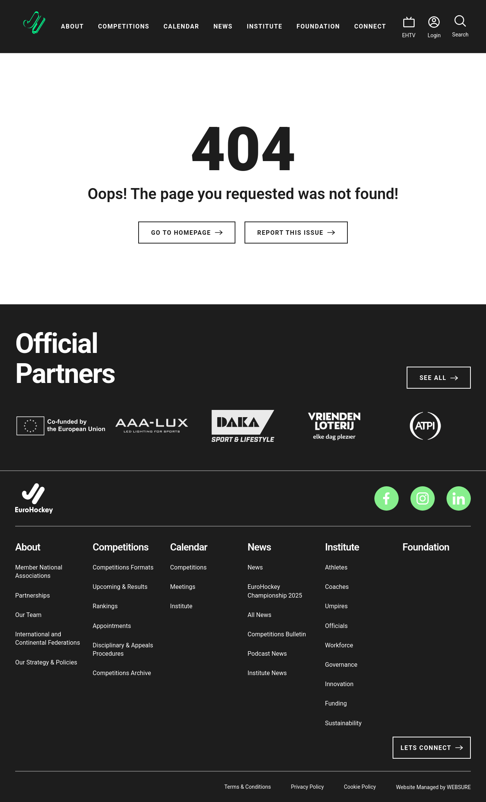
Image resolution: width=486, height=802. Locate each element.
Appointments (112, 626)
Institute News (267, 673)
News (223, 26)
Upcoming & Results (120, 586)
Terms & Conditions (244, 787)
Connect (370, 26)
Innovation (339, 684)
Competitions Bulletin (277, 634)
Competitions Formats (123, 567)
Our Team (28, 615)
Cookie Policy (359, 787)
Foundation (318, 26)
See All (439, 377)
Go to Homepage (186, 232)
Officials (336, 626)
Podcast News (267, 653)
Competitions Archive (122, 673)
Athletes (336, 567)
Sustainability (343, 723)
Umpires (336, 606)
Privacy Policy (305, 787)
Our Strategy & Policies (46, 662)
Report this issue (296, 232)
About (72, 26)
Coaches (337, 586)
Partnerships (32, 595)
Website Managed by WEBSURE (433, 787)
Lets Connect (432, 747)
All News (259, 615)
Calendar (181, 26)
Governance (341, 664)
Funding (336, 703)
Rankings (105, 606)
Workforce (339, 645)
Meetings (183, 586)
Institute (264, 26)
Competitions (123, 26)
